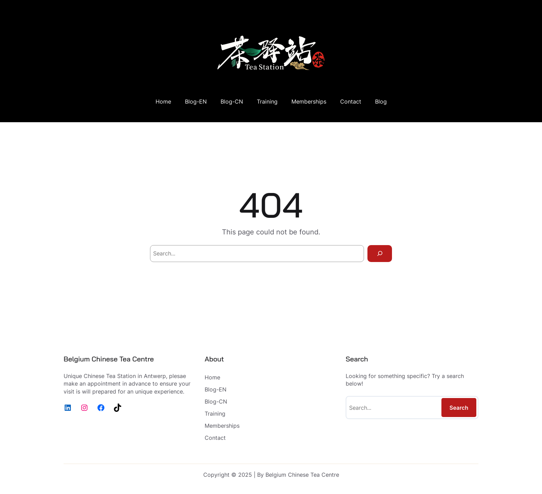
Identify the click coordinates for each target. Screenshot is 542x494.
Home (163, 101)
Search (458, 407)
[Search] (379, 253)
